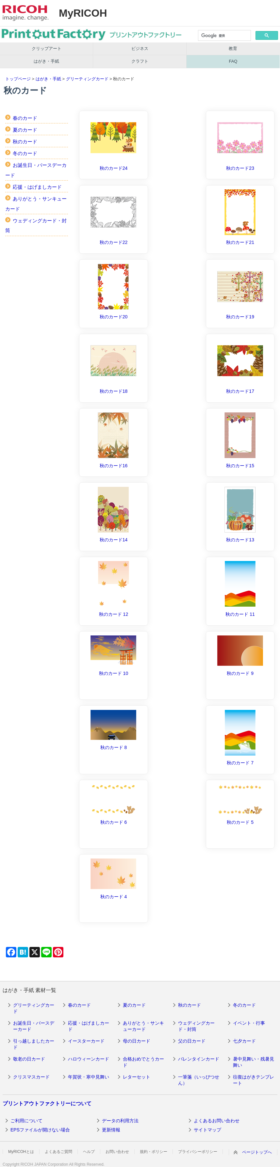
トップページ (18, 78)
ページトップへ (257, 1152)
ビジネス (139, 48)
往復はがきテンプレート (253, 1080)
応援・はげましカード (37, 187)
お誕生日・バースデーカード (33, 1026)
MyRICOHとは (21, 1151)
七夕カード (244, 1041)
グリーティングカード (87, 78)
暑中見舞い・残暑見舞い (253, 1062)
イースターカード (86, 1041)
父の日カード (192, 1041)
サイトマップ (207, 1129)
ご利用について (26, 1120)
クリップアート (46, 48)
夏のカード (25, 130)
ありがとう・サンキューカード (143, 1026)
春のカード (25, 118)
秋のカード (25, 141)
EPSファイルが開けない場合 (40, 1129)
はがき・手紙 (46, 61)
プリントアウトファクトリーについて (47, 1103)
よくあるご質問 (58, 1151)
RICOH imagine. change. (25, 13)
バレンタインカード (198, 1059)
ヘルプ (89, 1151)
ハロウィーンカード (88, 1059)
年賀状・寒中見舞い (88, 1076)
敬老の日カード (29, 1059)
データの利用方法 (120, 1120)
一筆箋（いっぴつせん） (198, 1080)
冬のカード (25, 153)
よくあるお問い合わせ (216, 1120)
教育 (233, 48)
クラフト (139, 61)
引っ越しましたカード (33, 1044)
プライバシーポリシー (197, 1151)
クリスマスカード (31, 1076)
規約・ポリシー (153, 1151)
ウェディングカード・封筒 (196, 1026)
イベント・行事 (249, 1023)
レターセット (136, 1076)
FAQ (233, 61)
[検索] (224, 36)
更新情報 (111, 1129)
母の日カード (136, 1041)
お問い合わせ (117, 1151)
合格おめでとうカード (143, 1062)
